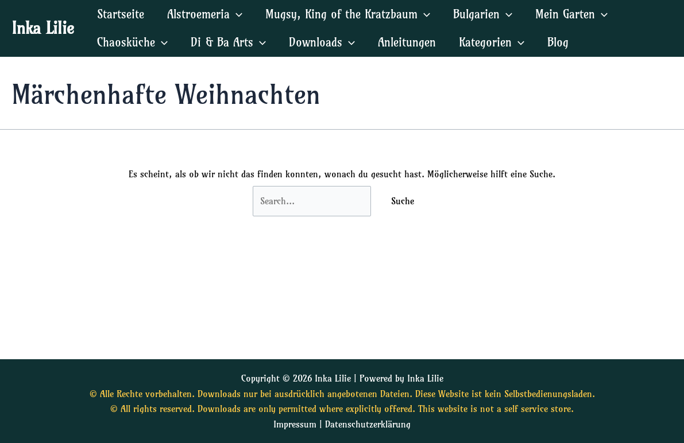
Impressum (294, 424)
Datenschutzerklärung (368, 424)
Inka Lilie (42, 28)
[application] (236, 14)
